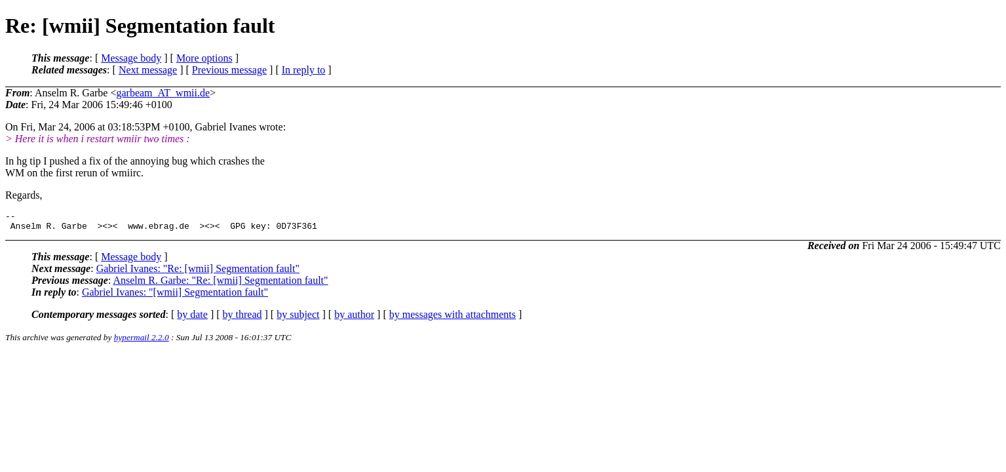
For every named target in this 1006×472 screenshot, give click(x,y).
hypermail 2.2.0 (141, 341)
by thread (242, 318)
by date (192, 318)
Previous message (229, 69)
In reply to (304, 69)
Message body (131, 58)
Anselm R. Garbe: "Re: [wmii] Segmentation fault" (220, 284)
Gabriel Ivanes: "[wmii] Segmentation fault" (175, 296)
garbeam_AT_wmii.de (163, 92)
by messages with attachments (452, 318)
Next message (148, 69)
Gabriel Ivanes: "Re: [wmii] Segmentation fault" (198, 272)
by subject (298, 318)
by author (354, 318)
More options (204, 58)
